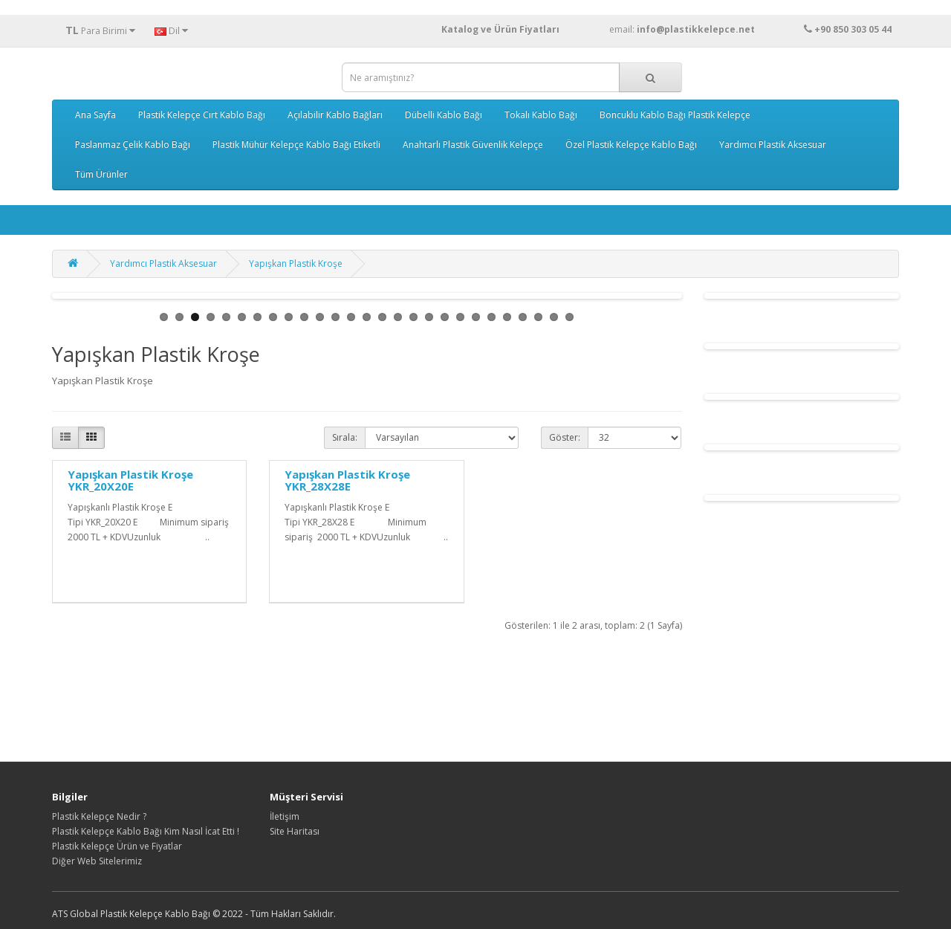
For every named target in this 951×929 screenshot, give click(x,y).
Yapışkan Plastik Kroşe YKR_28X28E (347, 480)
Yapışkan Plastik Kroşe (296, 263)
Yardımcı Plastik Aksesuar (772, 144)
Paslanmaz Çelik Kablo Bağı (132, 144)
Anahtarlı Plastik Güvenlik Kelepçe (473, 144)
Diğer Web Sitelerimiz (97, 861)
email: (710, 29)
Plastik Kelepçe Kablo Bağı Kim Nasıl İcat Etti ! (145, 831)
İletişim (284, 816)
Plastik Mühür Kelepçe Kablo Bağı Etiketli (296, 144)
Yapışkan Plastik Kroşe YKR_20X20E (130, 480)
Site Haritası (294, 831)
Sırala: (344, 437)
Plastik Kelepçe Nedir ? (99, 816)
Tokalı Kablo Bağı (540, 115)
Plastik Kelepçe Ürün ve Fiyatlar (117, 846)
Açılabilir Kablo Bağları (335, 115)
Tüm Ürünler (101, 174)
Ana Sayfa (95, 115)
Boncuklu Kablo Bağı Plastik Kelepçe (675, 115)
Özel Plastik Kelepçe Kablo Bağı (631, 144)
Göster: (564, 437)
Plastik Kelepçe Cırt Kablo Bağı (201, 115)
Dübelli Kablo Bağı (443, 115)
